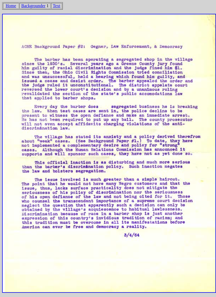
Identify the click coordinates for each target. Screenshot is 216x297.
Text (56, 5)
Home (11, 5)
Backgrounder (33, 5)
